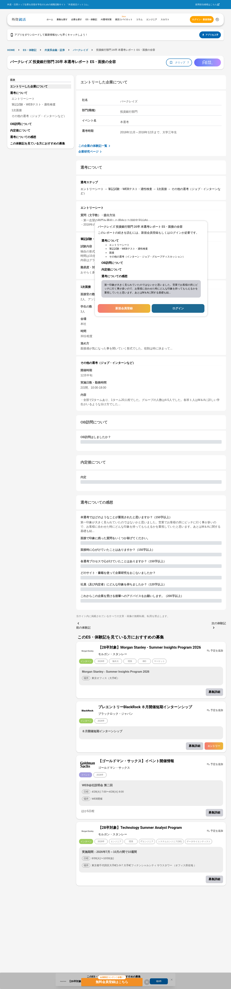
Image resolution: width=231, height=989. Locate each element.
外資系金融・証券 (55, 50)
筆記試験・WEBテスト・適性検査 (34, 104)
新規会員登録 (124, 308)
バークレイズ (80, 50)
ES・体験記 (29, 50)
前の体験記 (83, 625)
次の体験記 (219, 626)
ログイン (178, 308)
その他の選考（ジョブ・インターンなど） (39, 116)
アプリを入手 (210, 34)
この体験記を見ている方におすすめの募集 (37, 143)
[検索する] (217, 19)
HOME (11, 50)
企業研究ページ (90, 152)
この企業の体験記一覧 (95, 146)
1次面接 (17, 110)
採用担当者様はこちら (206, 4)
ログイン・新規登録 (202, 19)
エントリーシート (23, 98)
